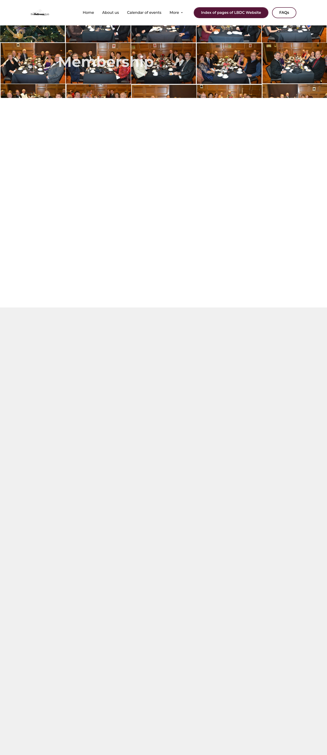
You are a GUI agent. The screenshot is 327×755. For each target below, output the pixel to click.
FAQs (284, 12)
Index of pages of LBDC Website (231, 12)
